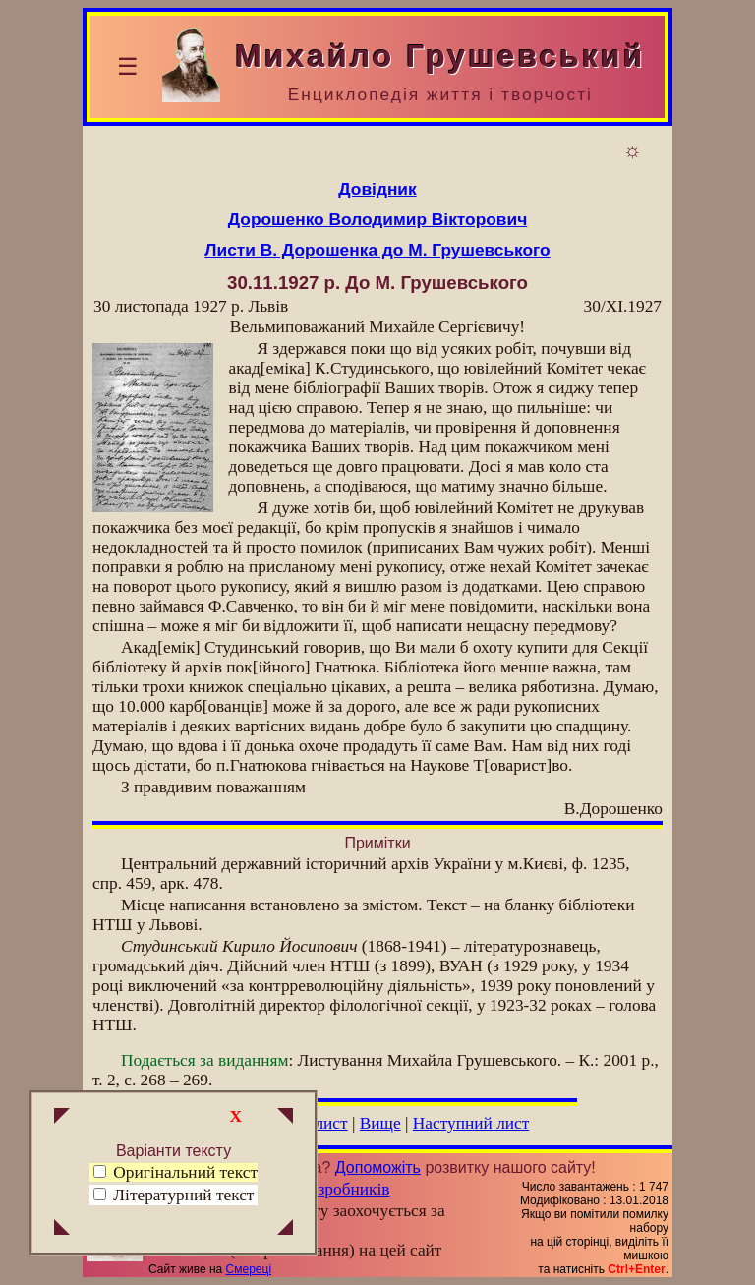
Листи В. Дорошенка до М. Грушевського (377, 250)
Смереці (248, 1269)
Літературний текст (183, 1195)
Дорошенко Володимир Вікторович (377, 219)
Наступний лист (471, 1123)
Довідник (377, 189)
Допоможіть (378, 1167)
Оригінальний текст (175, 1172)
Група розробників (322, 1189)
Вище (380, 1123)
